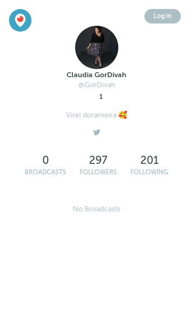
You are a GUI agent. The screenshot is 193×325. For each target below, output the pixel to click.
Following (149, 172)
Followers (98, 172)
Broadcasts (45, 172)
